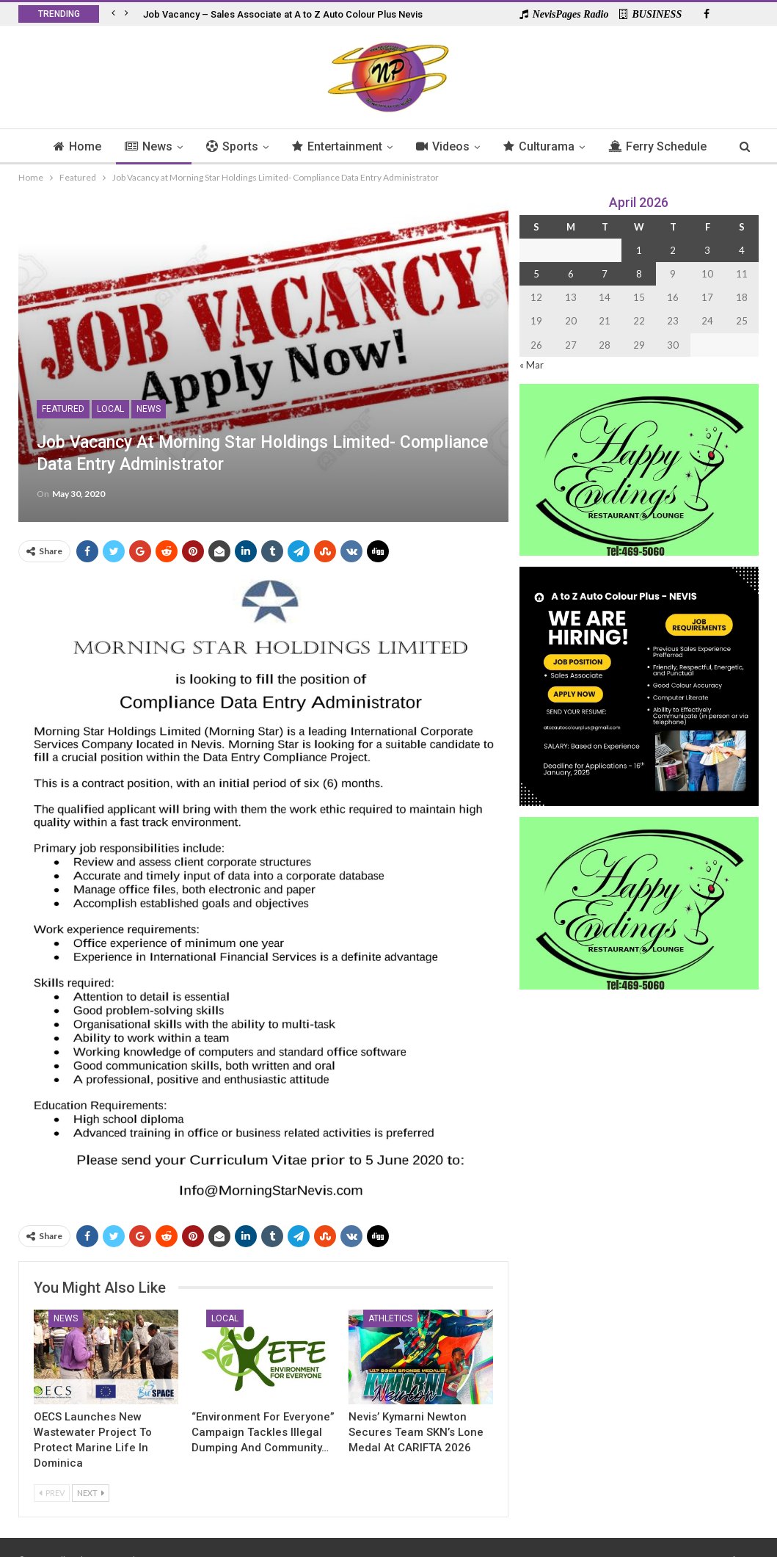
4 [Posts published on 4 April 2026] (742, 250)
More (658, 146)
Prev (52, 1493)
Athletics (390, 1318)
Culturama (572, 146)
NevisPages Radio (564, 14)
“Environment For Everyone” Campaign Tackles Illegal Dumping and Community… (263, 1432)
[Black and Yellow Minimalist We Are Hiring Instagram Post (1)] (639, 685)
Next (90, 1493)
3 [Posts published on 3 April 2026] (707, 250)
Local (110, 409)
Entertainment (366, 146)
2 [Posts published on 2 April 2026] (673, 250)
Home (100, 146)
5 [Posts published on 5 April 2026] (536, 274)
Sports (259, 146)
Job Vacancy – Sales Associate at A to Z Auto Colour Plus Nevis (283, 14)
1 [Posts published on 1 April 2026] (639, 250)
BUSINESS (650, 14)
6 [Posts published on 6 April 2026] (571, 274)
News (173, 146)
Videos (474, 146)
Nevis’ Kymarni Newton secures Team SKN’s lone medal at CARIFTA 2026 (416, 1432)
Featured (63, 409)
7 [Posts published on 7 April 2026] (605, 274)
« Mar (531, 365)
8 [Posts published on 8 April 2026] (639, 274)
